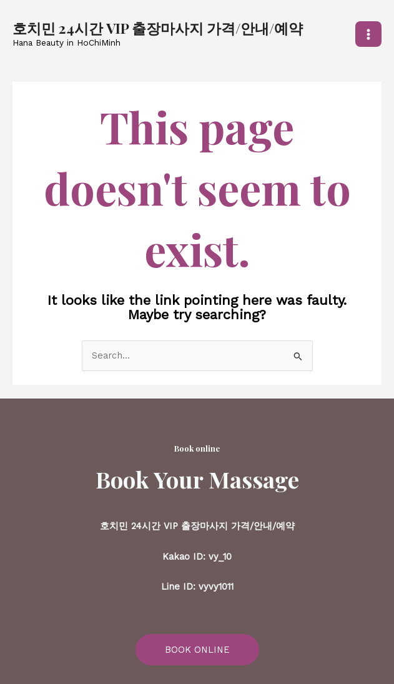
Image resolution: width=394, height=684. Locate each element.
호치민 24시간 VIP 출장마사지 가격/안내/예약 (157, 27)
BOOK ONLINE (197, 649)
